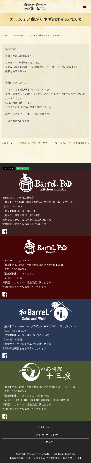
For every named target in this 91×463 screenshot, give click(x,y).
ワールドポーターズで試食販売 (71, 143)
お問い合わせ (45, 427)
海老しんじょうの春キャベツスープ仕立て (25, 143)
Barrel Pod (18, 35)
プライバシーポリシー (45, 434)
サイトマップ (45, 442)
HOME (4, 35)
